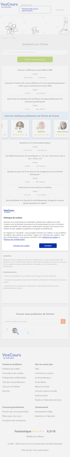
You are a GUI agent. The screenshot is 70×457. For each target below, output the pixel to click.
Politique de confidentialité (14, 239)
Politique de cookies (50, 237)
